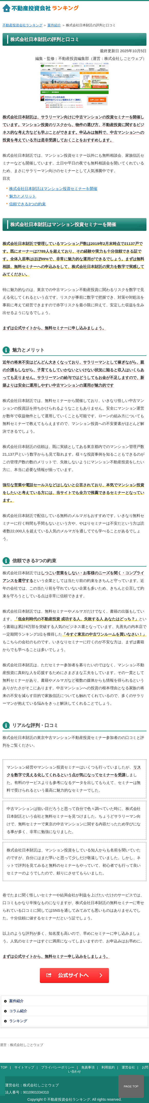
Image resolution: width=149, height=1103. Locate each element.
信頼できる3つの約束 (27, 204)
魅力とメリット (22, 196)
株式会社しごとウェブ (26, 1045)
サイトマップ (24, 1067)
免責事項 (88, 1067)
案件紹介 (54, 25)
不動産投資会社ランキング (22, 25)
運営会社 (128, 1067)
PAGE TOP (131, 1086)
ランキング (18, 1021)
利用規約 (108, 1067)
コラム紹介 (18, 1011)
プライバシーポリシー (57, 1067)
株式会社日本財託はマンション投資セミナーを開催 (53, 188)
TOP (4, 1067)
